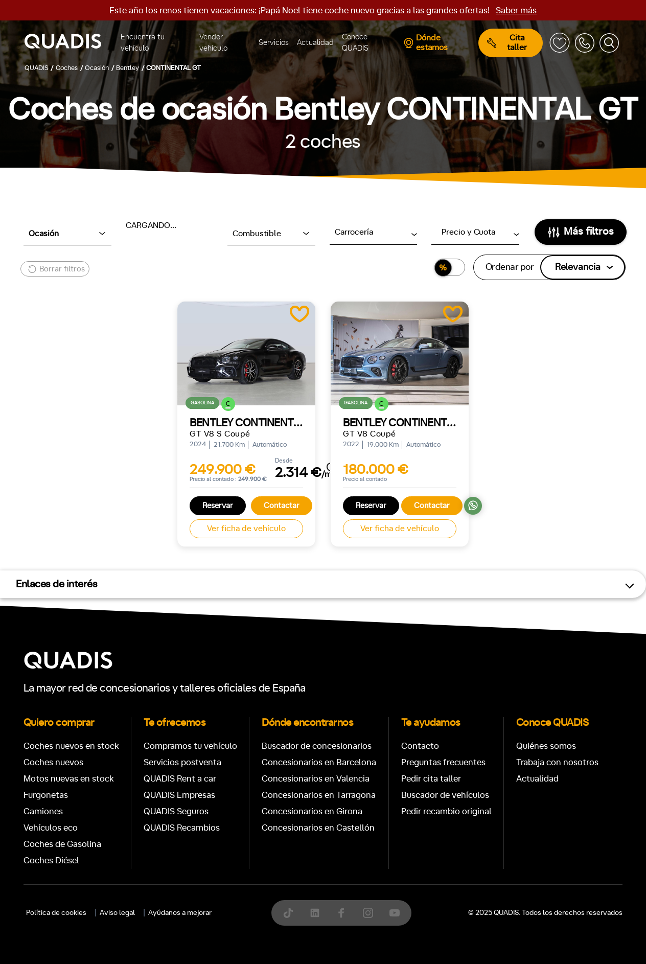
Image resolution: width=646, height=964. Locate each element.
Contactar (281, 506)
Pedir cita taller (431, 778)
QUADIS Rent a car (180, 778)
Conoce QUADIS (355, 43)
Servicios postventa (182, 762)
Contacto (420, 746)
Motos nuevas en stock (69, 778)
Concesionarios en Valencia (316, 778)
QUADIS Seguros (176, 811)
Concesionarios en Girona (312, 811)
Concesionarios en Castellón (318, 827)
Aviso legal (117, 912)
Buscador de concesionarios (317, 746)
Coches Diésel (51, 860)
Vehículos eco (51, 827)
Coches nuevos (53, 762)
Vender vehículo (213, 43)
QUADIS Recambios (182, 827)
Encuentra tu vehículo (143, 43)
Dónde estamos (425, 43)
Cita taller (507, 43)
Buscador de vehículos (445, 795)
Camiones (43, 811)
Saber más (516, 10)
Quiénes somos (546, 746)
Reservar (217, 506)
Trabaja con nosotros (557, 762)
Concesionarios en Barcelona (319, 762)
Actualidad (315, 43)
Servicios (274, 43)
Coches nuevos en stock (71, 746)
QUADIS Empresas (179, 795)
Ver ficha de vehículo (246, 528)
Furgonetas (46, 795)
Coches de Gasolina (62, 844)
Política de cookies (56, 912)
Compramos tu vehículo (190, 746)
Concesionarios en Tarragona (319, 795)
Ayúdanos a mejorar (180, 912)
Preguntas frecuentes (443, 762)
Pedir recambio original (446, 811)
